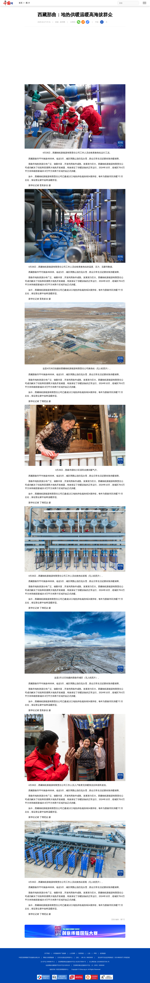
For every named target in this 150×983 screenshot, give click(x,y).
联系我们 (81, 953)
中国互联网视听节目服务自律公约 (29, 957)
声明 (95, 953)
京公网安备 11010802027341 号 (99, 962)
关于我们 (47, 953)
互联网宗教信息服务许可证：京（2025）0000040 (88, 965)
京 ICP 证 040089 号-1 (48, 962)
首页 (20, 3)
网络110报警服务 (48, 957)
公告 (89, 953)
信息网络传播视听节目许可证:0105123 (58, 965)
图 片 (28, 3)
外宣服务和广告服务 (59, 953)
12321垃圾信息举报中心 (65, 957)
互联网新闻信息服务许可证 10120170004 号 (72, 962)
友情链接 (103, 953)
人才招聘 (72, 953)
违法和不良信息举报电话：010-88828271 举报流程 (114, 957)
